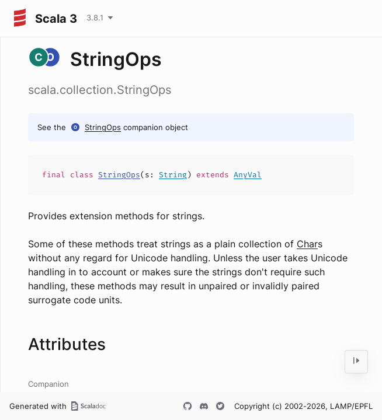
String (173, 175)
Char (307, 244)
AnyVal (248, 175)
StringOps (103, 127)
